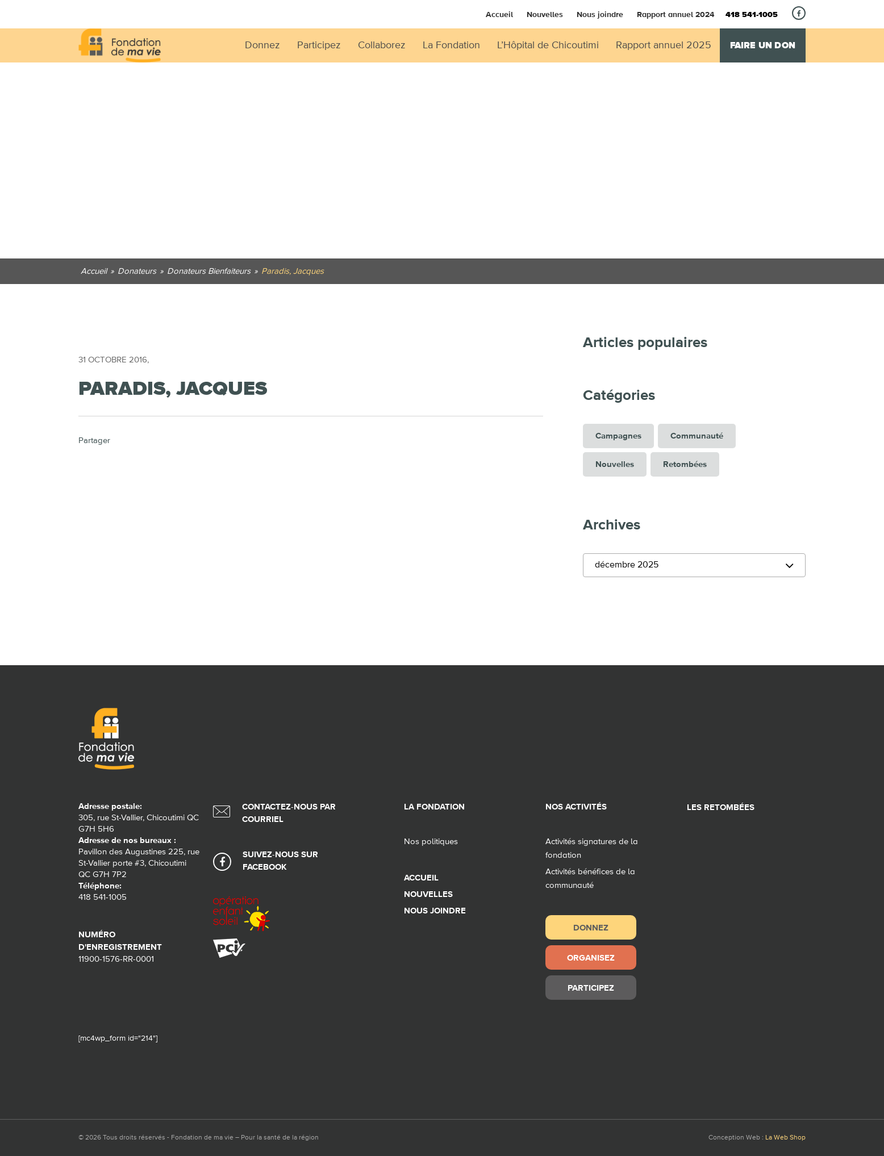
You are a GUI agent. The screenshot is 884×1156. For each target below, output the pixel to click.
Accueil (499, 14)
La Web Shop (785, 1137)
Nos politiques (431, 841)
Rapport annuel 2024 (675, 14)
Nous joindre (600, 14)
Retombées (685, 464)
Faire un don (762, 45)
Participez (591, 987)
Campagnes (618, 436)
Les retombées (720, 807)
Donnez (590, 927)
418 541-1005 (751, 15)
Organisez (591, 957)
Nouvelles (545, 14)
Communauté (696, 436)
